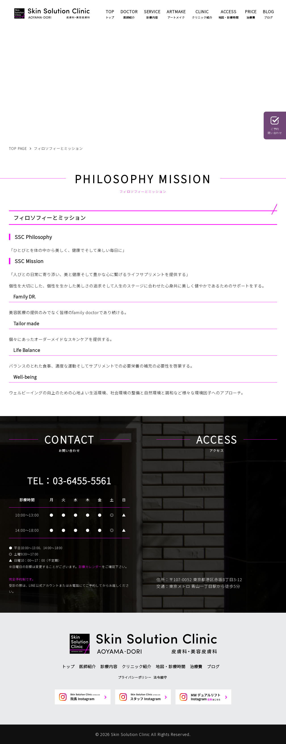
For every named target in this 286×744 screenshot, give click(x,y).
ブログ (213, 666)
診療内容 (108, 666)
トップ (68, 666)
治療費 (196, 666)
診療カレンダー (90, 566)
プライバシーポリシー (134, 677)
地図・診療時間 (170, 666)
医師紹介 (87, 666)
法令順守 (160, 677)
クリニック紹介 (136, 666)
